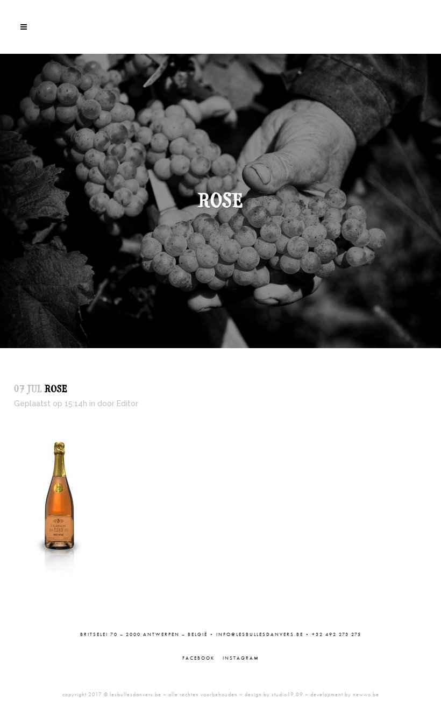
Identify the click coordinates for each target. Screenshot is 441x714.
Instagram (241, 658)
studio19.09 (287, 694)
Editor (127, 403)
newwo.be (366, 694)
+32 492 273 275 (336, 634)
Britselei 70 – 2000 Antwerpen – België (144, 634)
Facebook (198, 658)
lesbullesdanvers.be (135, 694)
